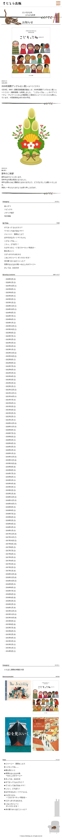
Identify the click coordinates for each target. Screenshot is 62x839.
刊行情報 (7, 216)
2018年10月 (10, 504)
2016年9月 (9, 584)
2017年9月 (9, 544)
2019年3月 (9, 487)
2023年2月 (9, 346)
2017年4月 (9, 561)
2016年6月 (9, 594)
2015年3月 (9, 641)
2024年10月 (10, 309)
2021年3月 (9, 413)
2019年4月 (9, 483)
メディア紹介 (9, 213)
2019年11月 (10, 460)
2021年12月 (10, 390)
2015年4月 (9, 638)
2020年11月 (10, 426)
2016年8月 (9, 587)
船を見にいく (9, 251)
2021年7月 (9, 400)
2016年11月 (10, 577)
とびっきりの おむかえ (12, 254)
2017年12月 (10, 534)
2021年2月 (9, 416)
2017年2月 (9, 567)
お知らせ (27, 22)
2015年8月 (9, 624)
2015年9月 (9, 621)
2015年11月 (10, 614)
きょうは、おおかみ (11, 268)
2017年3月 (9, 564)
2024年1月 (9, 323)
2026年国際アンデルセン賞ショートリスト (21, 86)
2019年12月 (10, 457)
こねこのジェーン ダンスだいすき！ (17, 258)
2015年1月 (9, 648)
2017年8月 (9, 547)
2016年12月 (10, 574)
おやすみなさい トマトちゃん (15, 237)
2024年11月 (10, 306)
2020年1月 (9, 453)
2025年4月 (9, 296)
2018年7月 (9, 514)
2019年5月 (9, 480)
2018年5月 (9, 520)
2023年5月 (9, 339)
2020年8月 (9, 430)
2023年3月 (9, 343)
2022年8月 (9, 363)
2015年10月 (10, 617)
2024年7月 (9, 316)
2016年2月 (9, 604)
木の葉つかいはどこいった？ (14, 261)
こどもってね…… (10, 241)
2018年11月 (10, 500)
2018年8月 (9, 510)
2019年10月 (10, 463)
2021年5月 (9, 406)
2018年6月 (9, 517)
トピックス (8, 209)
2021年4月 (9, 410)
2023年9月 (9, 333)
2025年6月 (9, 292)
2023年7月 (9, 336)
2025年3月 (9, 299)
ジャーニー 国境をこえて (14, 234)
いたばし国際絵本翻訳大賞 (14, 669)
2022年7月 (9, 366)
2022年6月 (9, 369)
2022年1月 (9, 386)
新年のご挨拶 (8, 173)
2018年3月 (9, 527)
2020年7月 (9, 433)
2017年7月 (9, 550)
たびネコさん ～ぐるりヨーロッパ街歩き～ (20, 247)
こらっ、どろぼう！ (11, 244)
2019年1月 (9, 493)
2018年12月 (10, 497)
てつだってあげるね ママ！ (14, 231)
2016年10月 (10, 581)
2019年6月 (9, 477)
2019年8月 (9, 470)
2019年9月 (9, 467)
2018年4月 (9, 524)
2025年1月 (9, 302)
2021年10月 (10, 396)
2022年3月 (9, 379)
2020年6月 (9, 436)
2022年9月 (9, 359)
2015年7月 (9, 628)
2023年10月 (10, 329)
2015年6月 (9, 631)
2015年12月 (10, 611)
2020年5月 (9, 440)
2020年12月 (10, 423)
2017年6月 (9, 554)
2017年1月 (9, 571)
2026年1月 (9, 282)
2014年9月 (9, 651)
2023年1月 (9, 349)
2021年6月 (9, 403)
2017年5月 (9, 557)
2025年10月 (10, 286)
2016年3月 (9, 601)
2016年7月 (9, 591)
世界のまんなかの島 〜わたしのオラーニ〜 (20, 264)
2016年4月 (9, 597)
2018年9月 (9, 507)
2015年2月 (9, 644)
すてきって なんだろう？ (13, 227)
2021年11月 (10, 393)
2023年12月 (10, 326)
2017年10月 (10, 540)
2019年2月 (9, 490)
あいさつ (7, 206)
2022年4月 (9, 376)
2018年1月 (9, 530)
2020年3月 (9, 447)
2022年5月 (9, 373)
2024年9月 (9, 312)
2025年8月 (9, 289)
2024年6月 (9, 319)
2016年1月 (9, 607)
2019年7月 (9, 473)
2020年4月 (9, 443)
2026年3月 (9, 279)
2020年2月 (9, 450)
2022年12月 (10, 353)
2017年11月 (10, 537)
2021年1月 (9, 420)
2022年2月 (9, 383)
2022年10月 (10, 356)
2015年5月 (9, 634)
